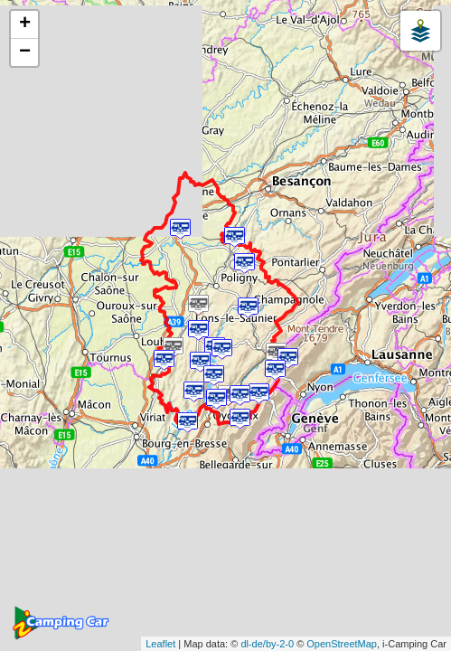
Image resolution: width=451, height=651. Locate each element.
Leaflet (160, 643)
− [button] (25, 52)
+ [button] (25, 24)
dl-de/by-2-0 (267, 643)
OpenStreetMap (341, 643)
